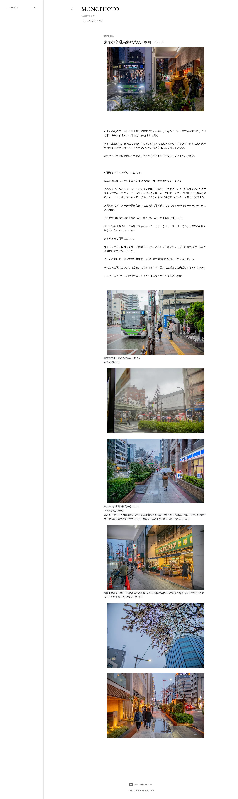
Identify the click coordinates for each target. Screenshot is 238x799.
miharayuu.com (92, 21)
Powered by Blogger (140, 784)
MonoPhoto (100, 9)
